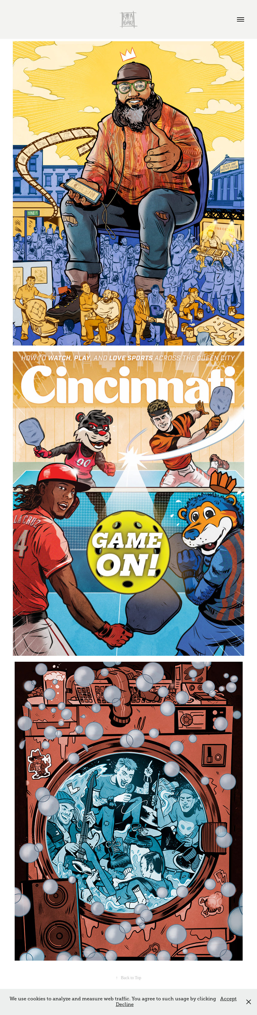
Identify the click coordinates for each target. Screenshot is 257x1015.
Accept (228, 999)
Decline (125, 1004)
